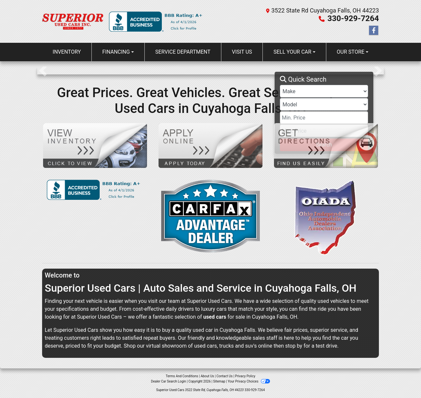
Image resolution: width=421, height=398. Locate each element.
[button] (43, 70)
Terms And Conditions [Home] (182, 376)
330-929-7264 (353, 18)
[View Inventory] (95, 145)
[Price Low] (324, 117)
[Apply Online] (210, 145)
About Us (207, 376)
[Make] (324, 91)
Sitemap (219, 381)
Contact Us (224, 376)
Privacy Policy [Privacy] (245, 376)
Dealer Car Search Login (168, 381)
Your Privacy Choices (249, 381)
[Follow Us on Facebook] (373, 31)
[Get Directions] (326, 145)
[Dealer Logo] (73, 21)
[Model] (324, 104)
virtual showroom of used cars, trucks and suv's (201, 346)
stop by (293, 346)
